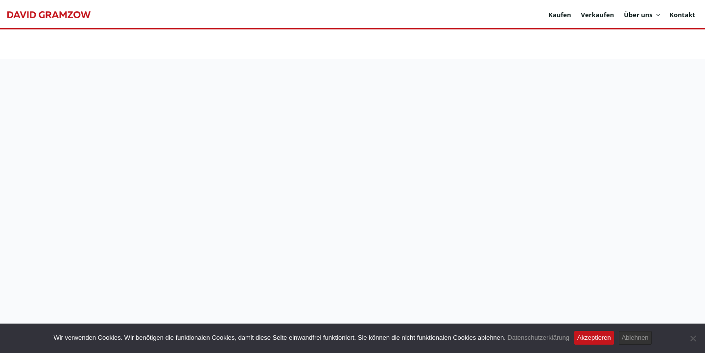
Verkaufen (597, 14)
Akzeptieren (594, 337)
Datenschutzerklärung (538, 337)
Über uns (641, 14)
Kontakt (682, 14)
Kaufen (559, 14)
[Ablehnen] (693, 338)
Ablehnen (635, 337)
